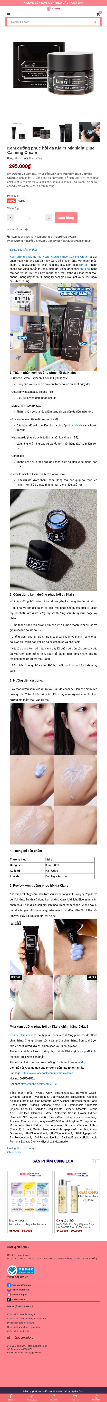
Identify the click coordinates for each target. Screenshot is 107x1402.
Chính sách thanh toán (18, 1331)
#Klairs (72, 236)
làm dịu (83, 264)
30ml (11, 200)
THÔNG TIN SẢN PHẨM (22, 249)
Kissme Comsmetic (21, 1035)
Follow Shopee (19, 1294)
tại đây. (82, 1062)
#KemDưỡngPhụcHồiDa (22, 240)
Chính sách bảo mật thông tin (21, 1314)
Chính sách (14, 1152)
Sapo (81, 1391)
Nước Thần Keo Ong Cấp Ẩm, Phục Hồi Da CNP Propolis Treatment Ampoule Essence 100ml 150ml (75, 1227)
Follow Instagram (21, 1289)
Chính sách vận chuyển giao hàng (24, 1327)
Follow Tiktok (19, 1299)
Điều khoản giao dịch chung (20, 1322)
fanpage (81, 1051)
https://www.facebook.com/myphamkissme (47, 1073)
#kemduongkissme (22, 236)
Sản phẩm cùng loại (53, 1161)
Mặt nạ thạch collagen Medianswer (27, 1224)
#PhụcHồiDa (59, 236)
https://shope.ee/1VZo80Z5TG (39, 1084)
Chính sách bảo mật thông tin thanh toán (27, 1318)
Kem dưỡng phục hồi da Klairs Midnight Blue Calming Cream (49, 256)
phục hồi (85, 268)
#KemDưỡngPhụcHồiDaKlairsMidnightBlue (64, 240)
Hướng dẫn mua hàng (20, 1148)
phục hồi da (74, 425)
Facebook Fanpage (22, 1285)
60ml (21, 200)
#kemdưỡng (42, 236)
